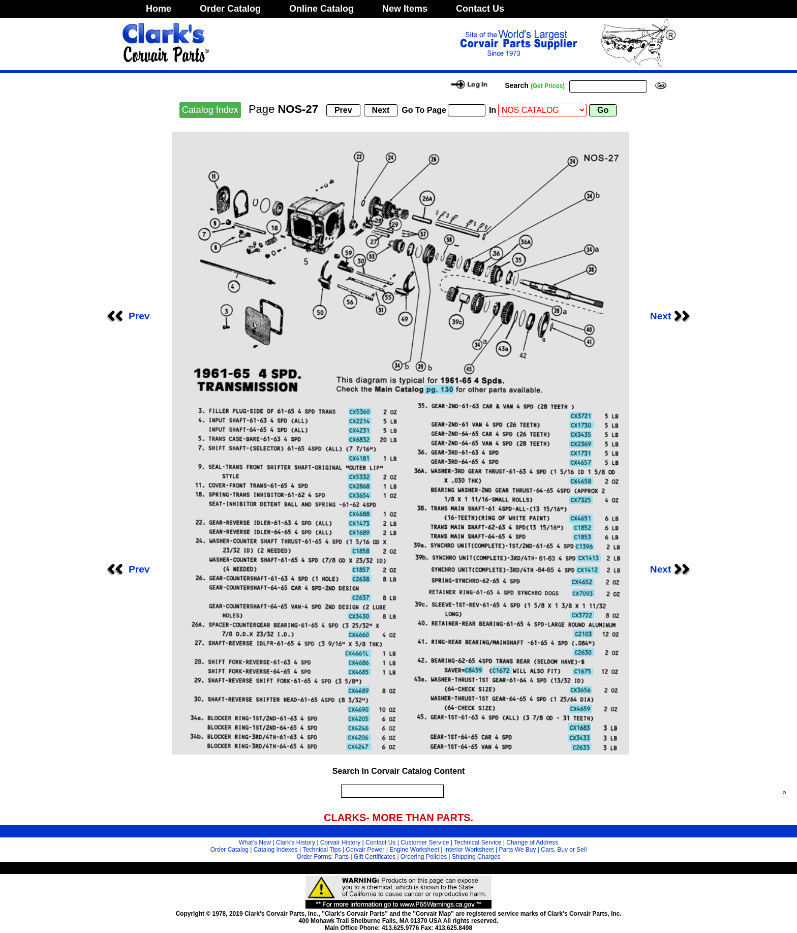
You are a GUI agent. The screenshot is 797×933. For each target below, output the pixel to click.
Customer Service (425, 842)
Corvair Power (365, 849)
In (492, 110)
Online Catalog (321, 9)
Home (158, 9)
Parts (341, 856)
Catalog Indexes (276, 849)
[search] (390, 791)
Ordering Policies (424, 856)
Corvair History (340, 842)
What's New (255, 842)
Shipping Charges (476, 856)
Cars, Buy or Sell (564, 849)
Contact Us (480, 9)
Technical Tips (321, 849)
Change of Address (532, 842)
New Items (404, 9)
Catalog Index (210, 110)
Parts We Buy (517, 849)
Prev (127, 316)
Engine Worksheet (414, 849)
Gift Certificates (374, 856)
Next (673, 316)
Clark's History (295, 842)
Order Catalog (230, 9)
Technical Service (477, 842)
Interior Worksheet (469, 849)
